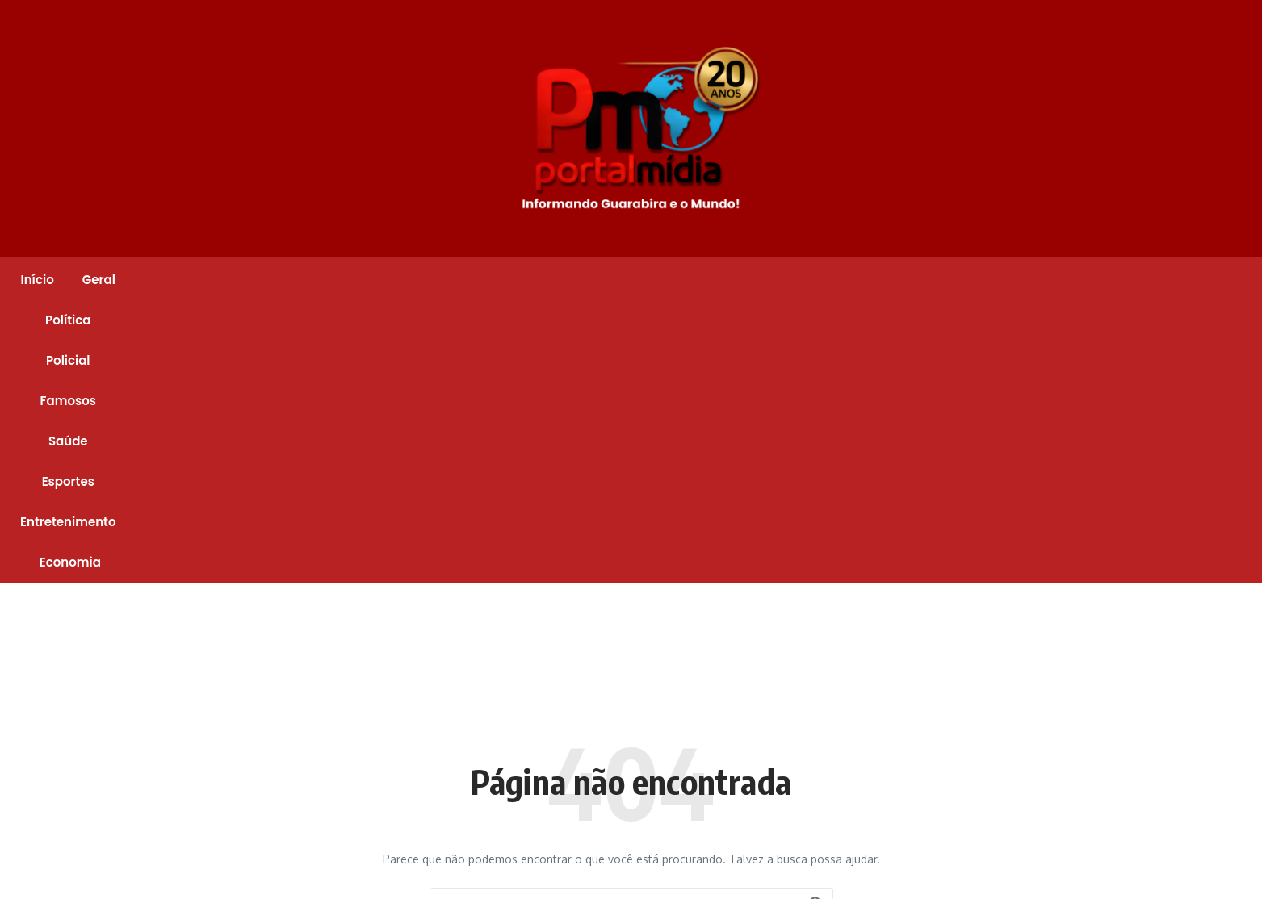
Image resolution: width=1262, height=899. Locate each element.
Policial (506, 279)
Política (432, 279)
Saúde (661, 279)
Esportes (734, 279)
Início (304, 279)
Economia (944, 279)
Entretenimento (836, 279)
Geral (365, 279)
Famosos (584, 279)
